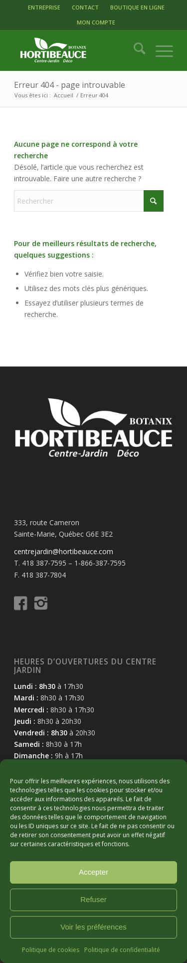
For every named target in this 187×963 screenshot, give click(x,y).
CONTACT (85, 7)
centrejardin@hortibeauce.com (63, 551)
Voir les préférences (93, 927)
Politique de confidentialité (122, 950)
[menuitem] (44, 7)
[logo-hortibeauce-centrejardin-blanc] (77, 50)
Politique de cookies (50, 950)
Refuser (93, 899)
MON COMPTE (96, 22)
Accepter (93, 872)
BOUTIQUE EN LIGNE (137, 7)
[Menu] (159, 50)
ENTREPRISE (44, 7)
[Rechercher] (134, 50)
